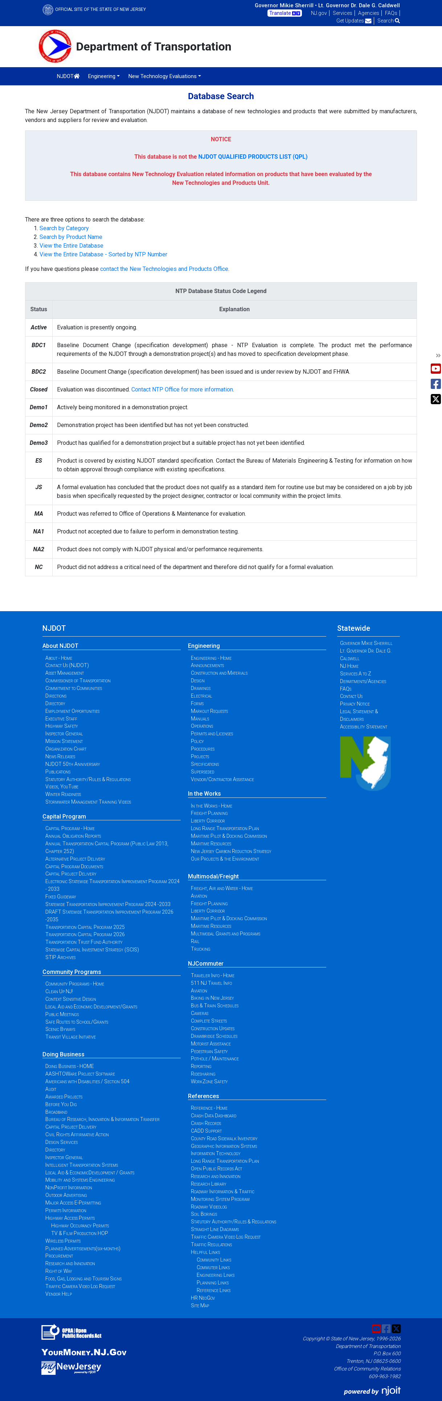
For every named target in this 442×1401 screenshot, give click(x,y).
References (203, 1096)
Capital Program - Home (70, 828)
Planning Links (213, 1283)
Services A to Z (355, 674)
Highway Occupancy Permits (80, 1226)
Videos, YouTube (61, 786)
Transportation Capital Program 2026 (85, 934)
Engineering (204, 645)
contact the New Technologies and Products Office (164, 268)
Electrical (201, 696)
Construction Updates (212, 1028)
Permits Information (65, 1210)
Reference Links (213, 1290)
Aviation (199, 896)
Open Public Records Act (216, 1168)
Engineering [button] (101, 76)
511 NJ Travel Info (211, 983)
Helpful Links (205, 1252)
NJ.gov (319, 13)
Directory (55, 703)
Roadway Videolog (209, 1207)
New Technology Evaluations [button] (162, 76)
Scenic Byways (60, 1029)
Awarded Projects (63, 1097)
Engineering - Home (211, 658)
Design (198, 680)
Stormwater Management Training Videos (88, 802)
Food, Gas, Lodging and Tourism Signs (83, 1279)
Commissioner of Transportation (78, 680)
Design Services (61, 1142)
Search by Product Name (71, 237)
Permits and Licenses (212, 733)
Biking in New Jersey (212, 998)
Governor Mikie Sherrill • (286, 5)
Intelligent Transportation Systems (81, 1165)
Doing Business (63, 1054)
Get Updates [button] (354, 21)
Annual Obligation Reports (73, 836)
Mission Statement (64, 741)
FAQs (391, 13)
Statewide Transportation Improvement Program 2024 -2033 (108, 904)
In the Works (204, 793)
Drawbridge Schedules (214, 1036)
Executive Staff (61, 719)
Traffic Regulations (211, 1244)
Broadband (56, 1112)
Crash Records (206, 1123)
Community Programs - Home (74, 984)
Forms (197, 703)
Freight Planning (209, 813)
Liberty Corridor (208, 821)
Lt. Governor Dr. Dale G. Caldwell (359, 5)
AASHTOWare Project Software (80, 1074)
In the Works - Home (211, 806)
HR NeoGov (203, 1298)
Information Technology (216, 1153)
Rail (195, 941)
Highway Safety (61, 726)
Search (388, 21)
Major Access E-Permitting (73, 1203)
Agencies (368, 13)
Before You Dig (61, 1104)
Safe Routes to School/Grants (76, 1022)
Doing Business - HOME (69, 1066)
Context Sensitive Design (70, 999)
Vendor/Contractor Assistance (222, 779)
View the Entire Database (71, 245)
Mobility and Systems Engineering (80, 1180)
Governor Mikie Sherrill (366, 643)
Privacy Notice (355, 704)
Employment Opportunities (72, 711)
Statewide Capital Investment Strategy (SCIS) (92, 950)
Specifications (205, 764)
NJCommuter (206, 963)
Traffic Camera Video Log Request (80, 1286)
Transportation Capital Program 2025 (85, 927)
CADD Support (206, 1131)
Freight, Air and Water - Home (222, 888)
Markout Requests (209, 711)
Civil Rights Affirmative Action (77, 1134)
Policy (197, 741)
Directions (55, 696)
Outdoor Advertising (66, 1195)
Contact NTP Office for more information (182, 389)
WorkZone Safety (209, 1081)
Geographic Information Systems (224, 1146)
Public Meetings (62, 1014)
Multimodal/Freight (213, 876)
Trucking (200, 949)
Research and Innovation (70, 1263)
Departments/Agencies (363, 681)
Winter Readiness (63, 794)
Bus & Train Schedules (214, 1005)
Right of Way (58, 1271)
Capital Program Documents (74, 866)
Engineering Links (215, 1275)
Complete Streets (209, 1021)
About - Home (58, 658)
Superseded (202, 772)
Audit (50, 1089)
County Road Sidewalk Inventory (224, 1138)
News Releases (60, 756)
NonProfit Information (68, 1187)
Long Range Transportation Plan (225, 828)
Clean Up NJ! (59, 991)
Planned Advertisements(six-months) (82, 1248)
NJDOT (68, 76)
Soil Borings (204, 1214)
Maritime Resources (211, 843)
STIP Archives (60, 957)
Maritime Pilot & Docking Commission (229, 836)
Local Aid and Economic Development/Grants (91, 1007)
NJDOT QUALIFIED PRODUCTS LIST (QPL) (252, 156)
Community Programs (71, 971)
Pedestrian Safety (209, 1051)
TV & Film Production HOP (79, 1233)
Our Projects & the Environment (225, 859)
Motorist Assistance (211, 1044)
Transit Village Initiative (70, 1037)
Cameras (199, 1013)
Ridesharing (203, 1074)
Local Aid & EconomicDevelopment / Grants (89, 1172)
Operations (202, 726)
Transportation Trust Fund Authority (84, 942)
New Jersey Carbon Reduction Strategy (231, 851)
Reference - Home (209, 1108)
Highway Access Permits (70, 1218)
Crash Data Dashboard (213, 1115)
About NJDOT (60, 645)
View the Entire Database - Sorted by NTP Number (103, 254)
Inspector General (64, 733)
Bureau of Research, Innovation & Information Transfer (102, 1119)
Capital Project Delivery (71, 874)
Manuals (200, 719)
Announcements (207, 665)
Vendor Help (58, 1294)
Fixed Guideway (60, 897)
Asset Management (64, 673)
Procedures (202, 749)
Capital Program (64, 816)
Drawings (200, 688)
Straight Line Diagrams (215, 1229)
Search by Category (64, 228)
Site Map (200, 1305)
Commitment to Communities (73, 688)
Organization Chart (65, 749)
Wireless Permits (63, 1241)
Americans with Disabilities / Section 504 (87, 1081)
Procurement (59, 1256)
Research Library (208, 1184)
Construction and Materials (219, 673)
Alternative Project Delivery (75, 859)
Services (342, 13)
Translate (284, 13)
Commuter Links (213, 1267)
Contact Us (351, 696)
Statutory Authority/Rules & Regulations (88, 779)
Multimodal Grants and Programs (225, 934)
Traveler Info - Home (212, 975)
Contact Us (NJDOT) (67, 665)
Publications (57, 772)
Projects (200, 756)
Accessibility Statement (363, 727)
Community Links (214, 1260)
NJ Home (349, 666)
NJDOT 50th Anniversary (72, 764)
